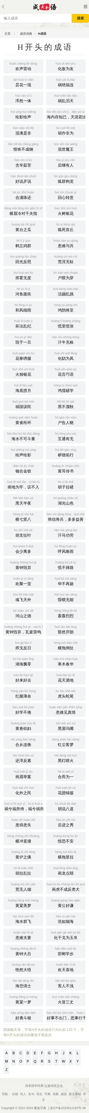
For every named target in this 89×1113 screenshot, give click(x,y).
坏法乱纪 (23, 323)
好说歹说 (23, 179)
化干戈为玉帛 (66, 935)
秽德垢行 (66, 452)
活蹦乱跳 (66, 291)
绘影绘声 (23, 114)
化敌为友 (66, 66)
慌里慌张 (66, 323)
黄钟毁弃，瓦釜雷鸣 (23, 629)
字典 (47, 1094)
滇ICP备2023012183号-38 (67, 1108)
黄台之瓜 (23, 227)
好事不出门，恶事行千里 (66, 1015)
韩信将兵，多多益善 (66, 517)
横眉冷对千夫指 (23, 211)
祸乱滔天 (66, 98)
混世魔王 (66, 146)
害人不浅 (66, 983)
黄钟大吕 (23, 951)
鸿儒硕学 (66, 388)
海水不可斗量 (23, 436)
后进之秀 (66, 822)
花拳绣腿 (23, 356)
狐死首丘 (66, 227)
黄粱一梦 (23, 999)
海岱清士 (23, 983)
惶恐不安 (66, 838)
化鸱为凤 (66, 356)
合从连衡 (23, 742)
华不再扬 (66, 581)
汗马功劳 (66, 532)
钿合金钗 (23, 468)
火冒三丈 (66, 999)
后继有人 (66, 162)
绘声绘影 (23, 452)
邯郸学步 (66, 951)
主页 (7, 33)
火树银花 (66, 211)
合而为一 (66, 774)
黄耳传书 (66, 468)
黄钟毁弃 (23, 565)
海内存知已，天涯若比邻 (66, 114)
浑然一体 (23, 98)
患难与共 (66, 243)
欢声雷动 (23, 66)
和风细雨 (23, 307)
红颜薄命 (23, 693)
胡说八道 (66, 806)
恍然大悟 (23, 967)
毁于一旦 (23, 339)
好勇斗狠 (23, 1015)
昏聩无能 (66, 597)
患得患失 (23, 822)
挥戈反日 (23, 645)
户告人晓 (66, 420)
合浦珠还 (23, 195)
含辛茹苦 (23, 162)
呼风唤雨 (66, 549)
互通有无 (66, 436)
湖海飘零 (23, 661)
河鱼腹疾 (23, 291)
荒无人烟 (23, 887)
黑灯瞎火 (66, 758)
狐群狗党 (66, 179)
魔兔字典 (40, 1108)
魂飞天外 (23, 597)
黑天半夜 (23, 500)
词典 (56, 1094)
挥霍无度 (23, 275)
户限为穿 (66, 275)
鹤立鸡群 (23, 243)
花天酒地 (66, 677)
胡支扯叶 (23, 532)
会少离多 (23, 549)
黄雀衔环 (23, 420)
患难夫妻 (23, 935)
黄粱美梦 (23, 903)
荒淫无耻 (66, 259)
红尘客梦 (66, 742)
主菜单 (85, 6)
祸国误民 (23, 404)
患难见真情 (66, 710)
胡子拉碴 (66, 484)
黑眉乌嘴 (66, 726)
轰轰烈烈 (66, 613)
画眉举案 (23, 774)
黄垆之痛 (23, 854)
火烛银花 (23, 372)
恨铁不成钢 (23, 146)
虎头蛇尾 (66, 693)
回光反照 (23, 259)
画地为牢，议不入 (23, 484)
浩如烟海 (66, 919)
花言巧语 (66, 372)
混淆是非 (23, 130)
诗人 (23, 1094)
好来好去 (23, 677)
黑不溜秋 (66, 404)
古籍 (15, 1094)
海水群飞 (23, 919)
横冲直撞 (23, 838)
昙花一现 (23, 82)
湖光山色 (66, 500)
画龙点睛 (66, 870)
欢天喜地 (66, 967)
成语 (64, 1094)
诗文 (39, 1094)
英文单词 (75, 1094)
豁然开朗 (66, 629)
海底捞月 (23, 388)
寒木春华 (66, 661)
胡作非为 (66, 130)
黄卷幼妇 (23, 726)
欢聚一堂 (23, 581)
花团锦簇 (66, 790)
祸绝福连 (66, 82)
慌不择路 (66, 565)
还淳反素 (23, 758)
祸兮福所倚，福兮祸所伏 (23, 806)
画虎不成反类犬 (66, 887)
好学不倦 (23, 710)
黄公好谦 (66, 903)
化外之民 (23, 790)
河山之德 (23, 613)
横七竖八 (23, 517)
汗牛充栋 (66, 339)
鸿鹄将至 (66, 307)
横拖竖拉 (66, 854)
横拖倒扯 (66, 645)
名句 (31, 1094)
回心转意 (66, 195)
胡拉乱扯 (23, 870)
